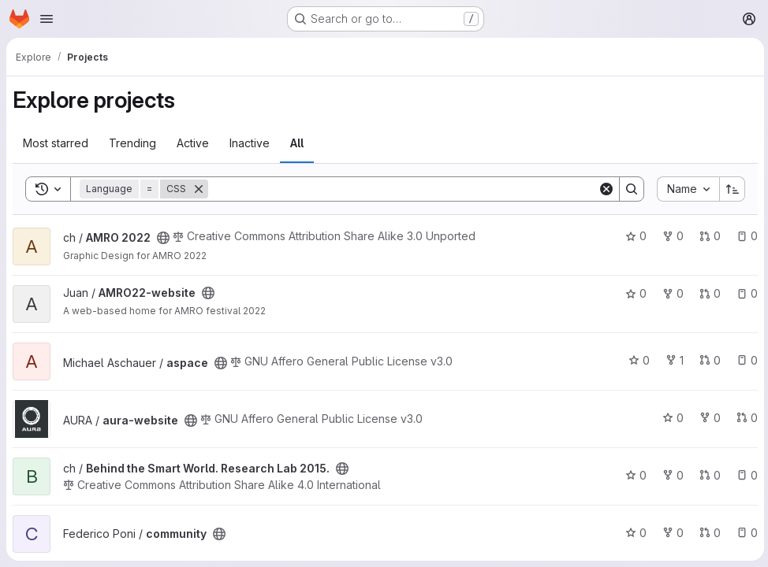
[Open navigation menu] (46, 19)
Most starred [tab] (55, 143)
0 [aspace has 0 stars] (636, 360)
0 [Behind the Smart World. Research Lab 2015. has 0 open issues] (744, 475)
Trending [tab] (132, 143)
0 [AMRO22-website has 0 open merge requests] (707, 293)
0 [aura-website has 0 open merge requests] (744, 417)
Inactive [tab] (249, 143)
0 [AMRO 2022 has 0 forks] (670, 236)
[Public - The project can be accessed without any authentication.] (163, 238)
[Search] (401, 189)
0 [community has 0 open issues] (744, 532)
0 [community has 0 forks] (670, 532)
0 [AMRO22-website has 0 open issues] (744, 293)
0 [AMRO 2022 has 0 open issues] (744, 236)
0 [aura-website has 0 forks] (707, 417)
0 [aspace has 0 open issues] (744, 360)
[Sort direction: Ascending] (730, 189)
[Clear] (604, 189)
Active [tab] (193, 143)
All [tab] (297, 143)
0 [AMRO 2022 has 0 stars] (633, 236)
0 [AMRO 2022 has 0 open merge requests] (707, 236)
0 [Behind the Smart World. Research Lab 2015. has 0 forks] (670, 475)
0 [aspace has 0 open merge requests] (707, 360)
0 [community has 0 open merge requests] (707, 532)
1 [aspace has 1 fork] (672, 360)
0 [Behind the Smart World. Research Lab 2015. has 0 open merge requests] (707, 475)
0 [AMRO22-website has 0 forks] (670, 293)
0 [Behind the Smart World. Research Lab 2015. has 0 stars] (633, 475)
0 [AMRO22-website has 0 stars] (633, 293)
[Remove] (198, 189)
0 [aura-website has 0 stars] (670, 417)
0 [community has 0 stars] (633, 532)
